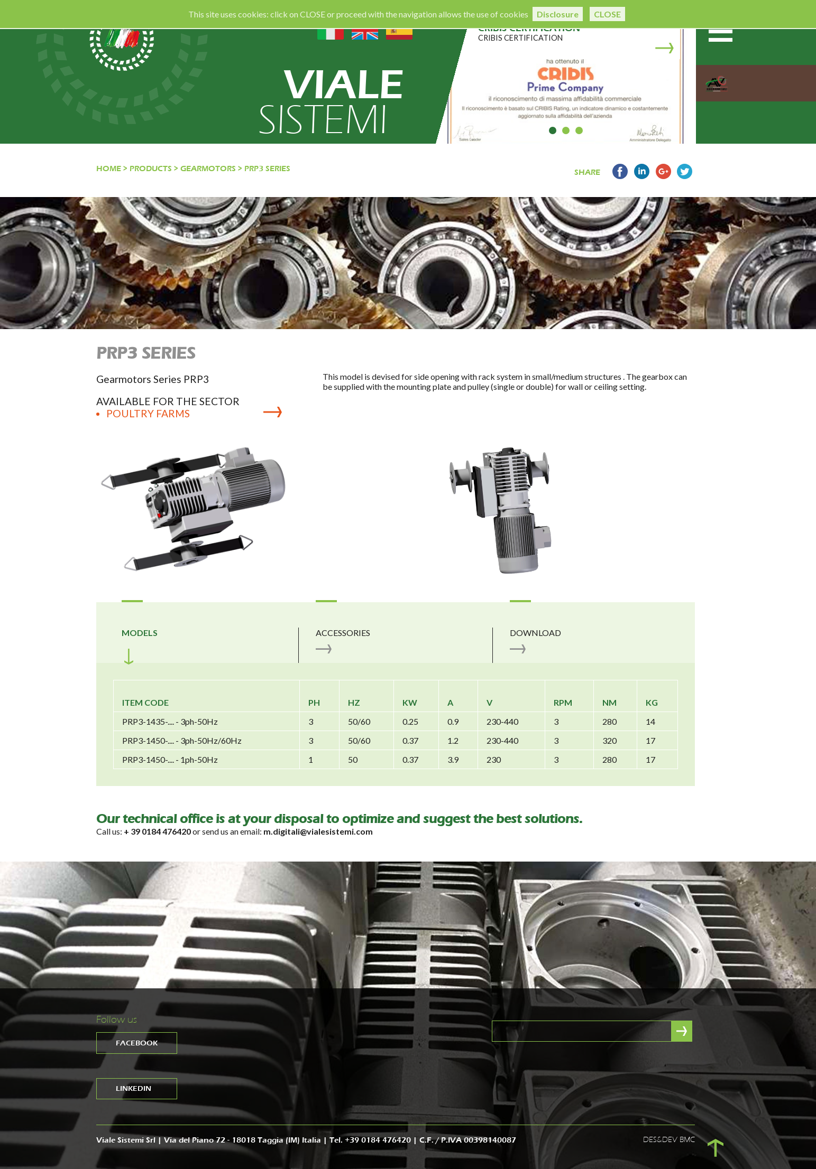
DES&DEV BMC (669, 1139)
